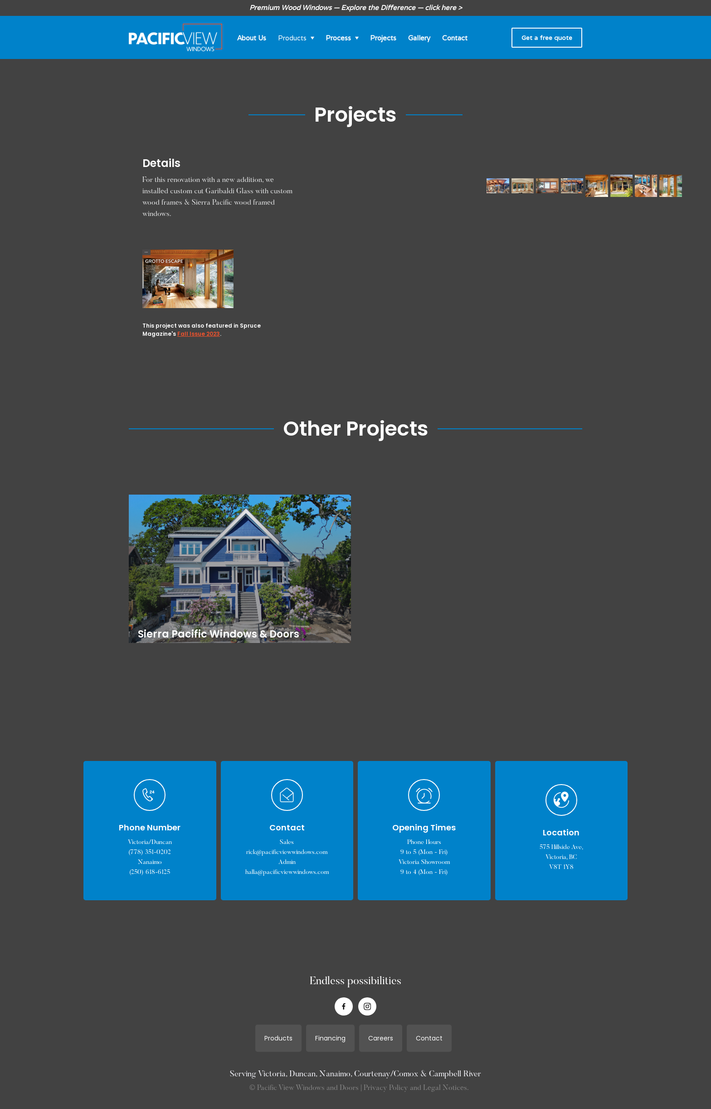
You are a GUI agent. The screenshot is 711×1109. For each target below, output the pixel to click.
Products (278, 1038)
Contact (455, 38)
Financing (330, 1038)
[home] (175, 38)
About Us (251, 38)
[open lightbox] (329, 186)
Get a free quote (546, 38)
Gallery (419, 38)
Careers (380, 1038)
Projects (383, 38)
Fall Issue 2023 (198, 334)
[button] (296, 37)
